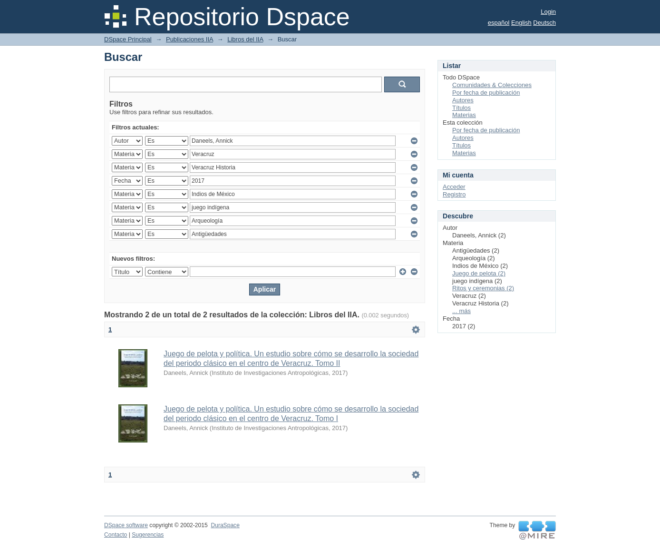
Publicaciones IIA (189, 39)
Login (548, 11)
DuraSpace (225, 525)
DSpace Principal (128, 39)
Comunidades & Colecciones (492, 84)
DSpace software (126, 525)
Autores (463, 100)
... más (461, 310)
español (499, 22)
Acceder (454, 186)
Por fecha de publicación (486, 92)
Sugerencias (148, 534)
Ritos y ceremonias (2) (483, 288)
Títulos (461, 107)
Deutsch (544, 22)
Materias (464, 114)
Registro (454, 194)
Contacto (115, 534)
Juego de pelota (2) (478, 273)
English (521, 22)
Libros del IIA (245, 39)
